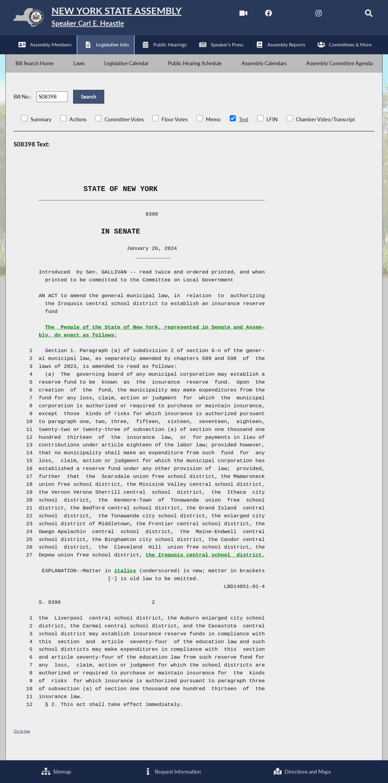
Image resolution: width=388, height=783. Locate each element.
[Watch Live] (237, 15)
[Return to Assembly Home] (101, 19)
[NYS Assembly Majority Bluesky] (338, 15)
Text (243, 128)
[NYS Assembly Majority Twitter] (288, 15)
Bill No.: (22, 103)
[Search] (364, 15)
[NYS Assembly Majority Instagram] (313, 15)
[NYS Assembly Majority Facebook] (262, 15)
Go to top (22, 740)
